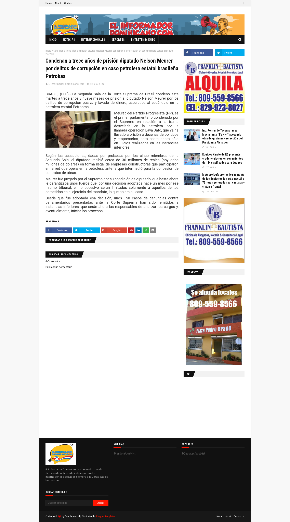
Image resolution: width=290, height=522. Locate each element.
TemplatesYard (72, 516)
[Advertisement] (209, 406)
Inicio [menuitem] (53, 39)
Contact (68, 3)
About (58, 3)
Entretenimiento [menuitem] (143, 39)
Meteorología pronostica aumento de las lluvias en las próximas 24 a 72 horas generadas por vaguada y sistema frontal (223, 180)
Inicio (48, 50)
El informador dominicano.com (66, 84)
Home (48, 3)
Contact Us (239, 516)
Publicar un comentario (58, 267)
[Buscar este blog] (69, 503)
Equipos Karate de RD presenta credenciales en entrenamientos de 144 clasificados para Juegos (222, 158)
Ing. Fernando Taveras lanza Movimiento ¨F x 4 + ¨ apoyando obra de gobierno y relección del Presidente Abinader (222, 136)
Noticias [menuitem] (69, 39)
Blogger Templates (105, 516)
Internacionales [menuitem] (93, 39)
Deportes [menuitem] (118, 39)
